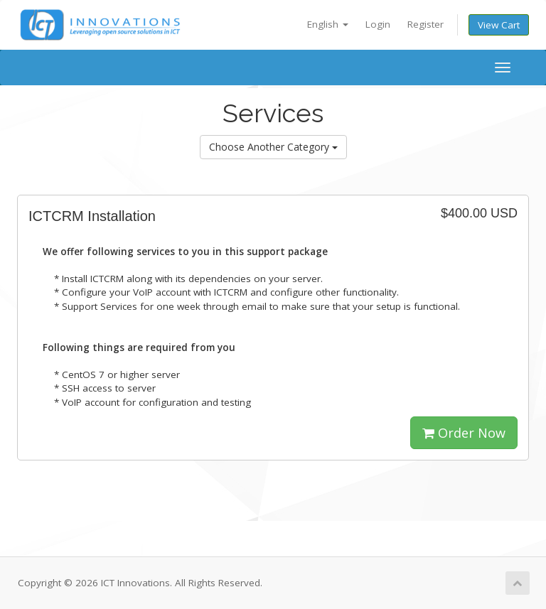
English (327, 24)
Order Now (463, 432)
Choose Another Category (273, 146)
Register (425, 24)
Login (377, 24)
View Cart (499, 24)
